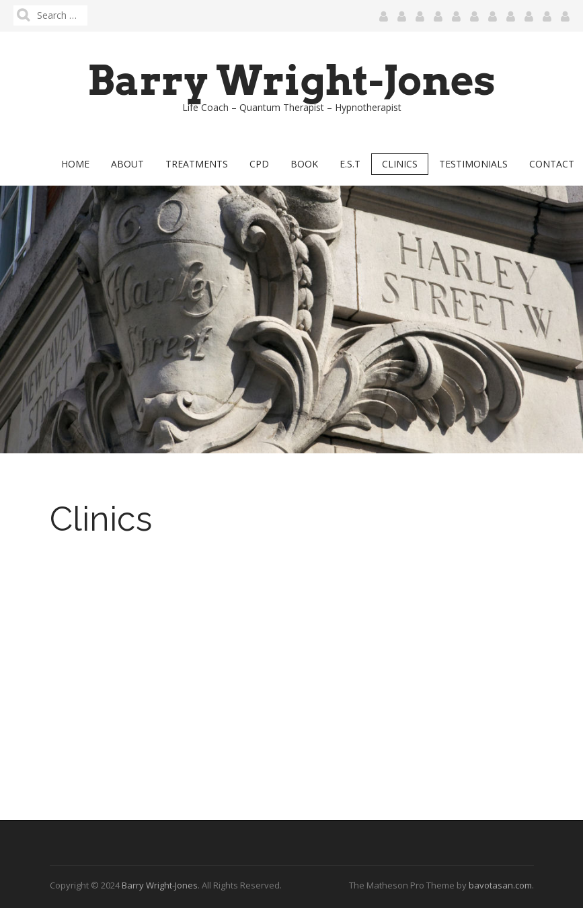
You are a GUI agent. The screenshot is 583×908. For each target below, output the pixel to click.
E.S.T (350, 163)
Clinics (400, 163)
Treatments (196, 163)
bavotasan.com (500, 885)
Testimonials (473, 163)
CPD (259, 163)
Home (75, 163)
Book (304, 163)
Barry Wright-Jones (291, 80)
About (127, 163)
